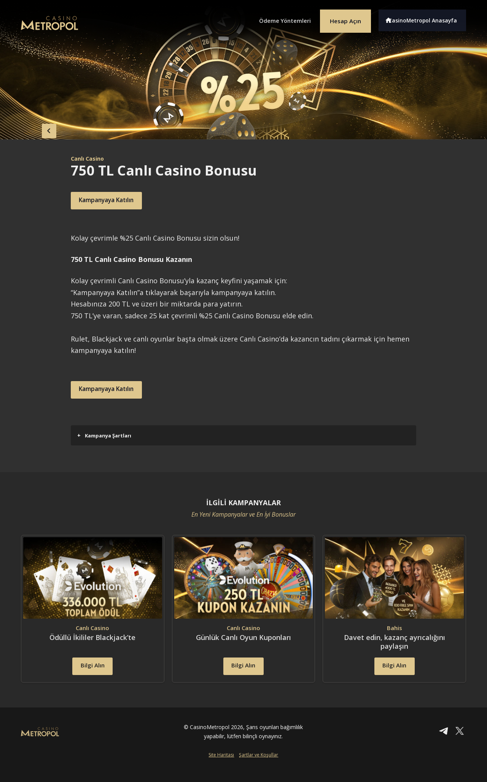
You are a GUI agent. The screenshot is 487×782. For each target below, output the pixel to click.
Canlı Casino (89, 158)
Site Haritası (221, 769)
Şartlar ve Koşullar (258, 769)
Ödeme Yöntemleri (274, 18)
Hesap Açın (340, 18)
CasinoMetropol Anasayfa (426, 18)
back (36, 128)
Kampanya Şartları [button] (104, 435)
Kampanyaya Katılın (116, 200)
